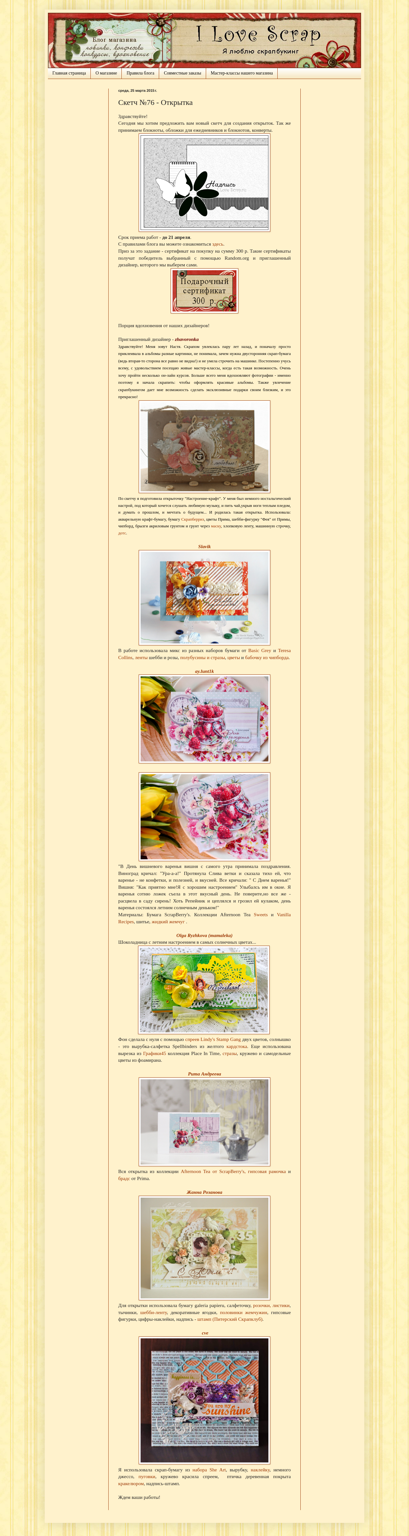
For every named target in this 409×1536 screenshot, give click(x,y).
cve (205, 1332)
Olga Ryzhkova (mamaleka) (204, 935)
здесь (217, 244)
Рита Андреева (204, 1073)
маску (216, 526)
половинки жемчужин (243, 1312)
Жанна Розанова (204, 1192)
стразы (229, 1053)
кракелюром (131, 1483)
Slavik (204, 546)
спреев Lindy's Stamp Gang (213, 1039)
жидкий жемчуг (169, 921)
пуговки (147, 1476)
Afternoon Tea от (200, 1171)
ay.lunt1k (204, 671)
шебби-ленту (153, 1312)
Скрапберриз (192, 519)
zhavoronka (186, 339)
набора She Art (209, 1469)
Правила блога (140, 73)
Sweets (261, 914)
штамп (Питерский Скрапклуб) (230, 1319)
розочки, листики (271, 1305)
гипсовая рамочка (267, 1171)
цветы (234, 657)
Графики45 (155, 1053)
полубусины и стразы (202, 657)
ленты (141, 657)
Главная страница (69, 73)
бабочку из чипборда (267, 657)
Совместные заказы (182, 73)
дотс (122, 533)
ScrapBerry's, (232, 1171)
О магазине (106, 73)
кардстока (237, 1046)
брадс (124, 1178)
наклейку (260, 1469)
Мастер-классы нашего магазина (242, 73)
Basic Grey (259, 650)
